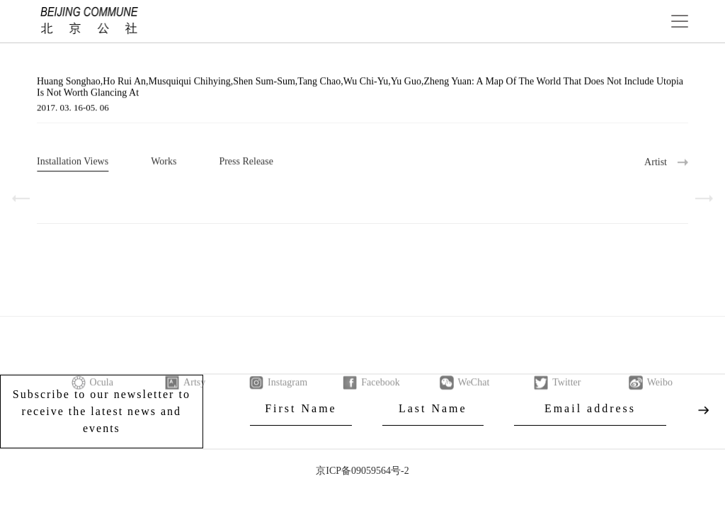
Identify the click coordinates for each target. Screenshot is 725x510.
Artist (655, 163)
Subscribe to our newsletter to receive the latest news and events (101, 411)
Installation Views (72, 162)
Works (163, 162)
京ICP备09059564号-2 (362, 470)
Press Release (246, 162)
